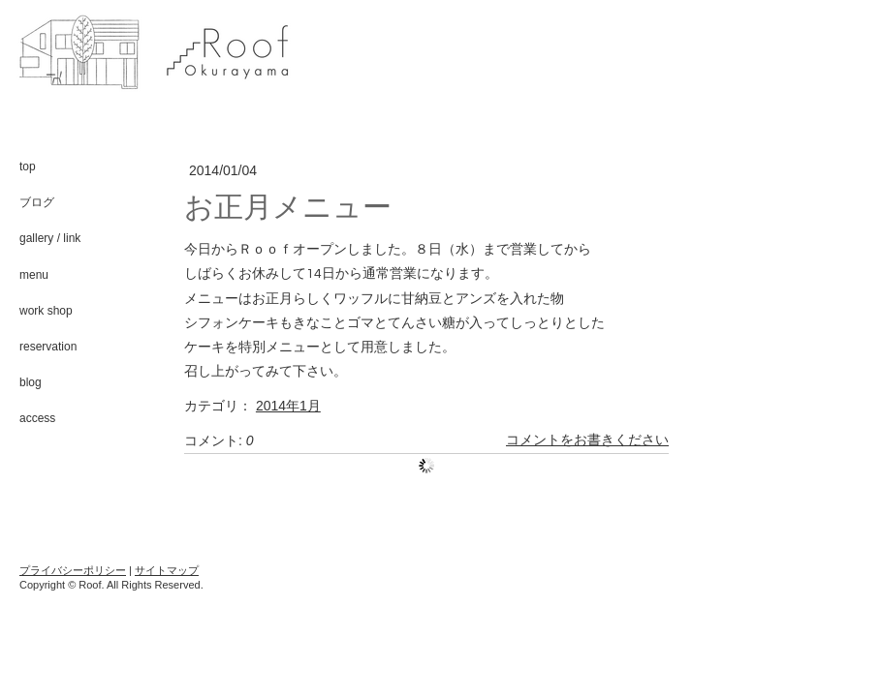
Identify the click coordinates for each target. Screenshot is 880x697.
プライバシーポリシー (72, 570)
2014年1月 (288, 405)
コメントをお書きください (587, 440)
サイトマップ (167, 570)
